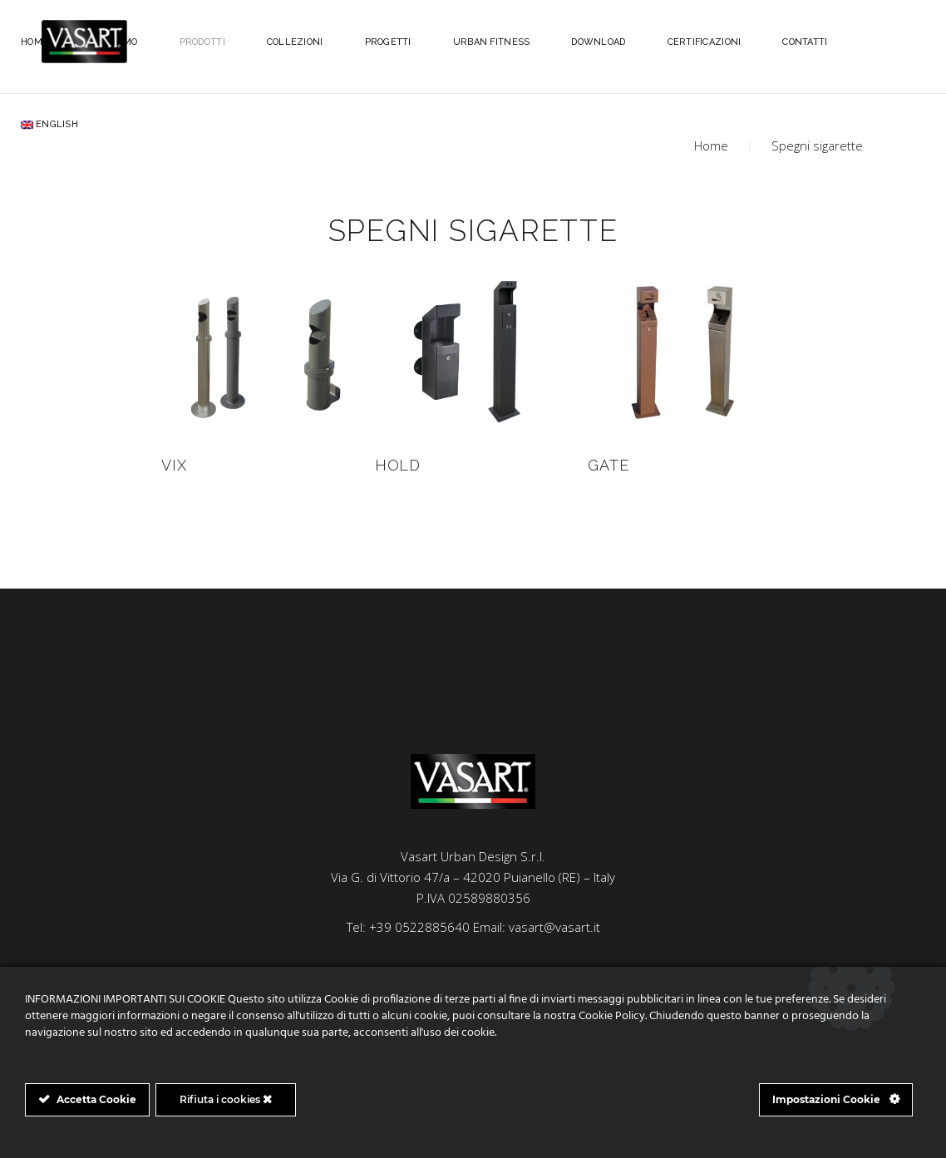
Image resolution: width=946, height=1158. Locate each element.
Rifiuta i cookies (226, 1099)
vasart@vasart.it (554, 927)
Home (711, 145)
